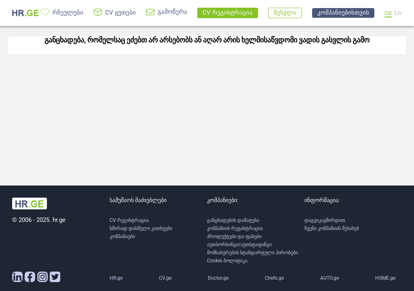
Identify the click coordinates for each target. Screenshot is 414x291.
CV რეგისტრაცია (129, 220)
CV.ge (165, 278)
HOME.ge (385, 278)
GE (388, 13)
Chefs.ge (274, 278)
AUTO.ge (329, 278)
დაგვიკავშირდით (324, 220)
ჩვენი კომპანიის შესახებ (331, 228)
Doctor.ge (218, 278)
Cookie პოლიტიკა (227, 261)
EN (398, 13)
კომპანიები (122, 236)
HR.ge (116, 278)
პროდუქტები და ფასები (234, 236)
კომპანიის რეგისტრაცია (235, 228)
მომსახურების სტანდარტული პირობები (252, 252)
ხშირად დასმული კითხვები (141, 228)
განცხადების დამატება (233, 220)
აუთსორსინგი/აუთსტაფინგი (239, 244)
